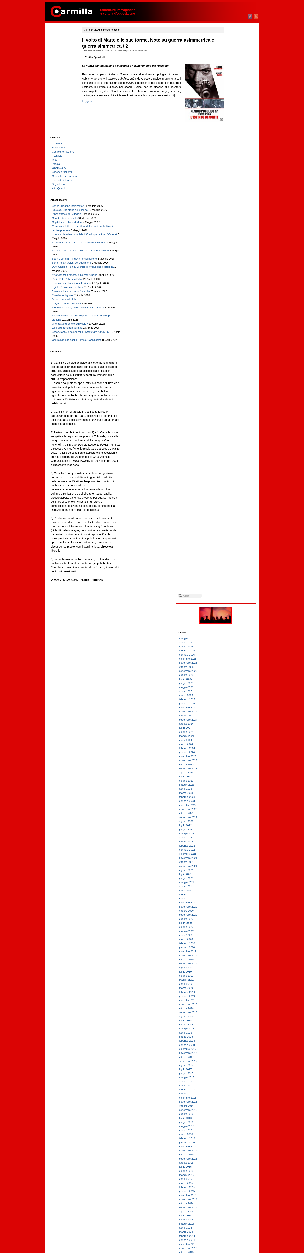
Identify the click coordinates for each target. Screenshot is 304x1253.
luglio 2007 (228, 993)
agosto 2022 (229, 258)
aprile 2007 (228, 1006)
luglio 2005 (228, 1091)
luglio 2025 (228, 116)
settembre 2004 (230, 1132)
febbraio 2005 (229, 1111)
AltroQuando (59, 82)
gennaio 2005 (229, 1115)
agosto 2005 (229, 1087)
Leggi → (95, 113)
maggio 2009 (229, 904)
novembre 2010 (230, 831)
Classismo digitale (62, 270)
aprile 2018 (228, 469)
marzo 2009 (228, 912)
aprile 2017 (228, 518)
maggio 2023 (229, 221)
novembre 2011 (230, 782)
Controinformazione (63, 45)
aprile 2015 (228, 616)
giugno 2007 (229, 998)
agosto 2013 (229, 697)
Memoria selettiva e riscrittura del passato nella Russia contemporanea (67, 144)
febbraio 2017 (229, 526)
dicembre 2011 (230, 778)
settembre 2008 (230, 937)
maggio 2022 (229, 270)
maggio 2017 (229, 514)
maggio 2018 (229, 465)
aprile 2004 (228, 1152)
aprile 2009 (228, 908)
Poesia (56, 58)
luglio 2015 (228, 603)
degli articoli (231, 1235)
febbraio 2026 (229, 87)
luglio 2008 (228, 945)
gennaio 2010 (229, 872)
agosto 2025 (229, 112)
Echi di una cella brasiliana (67, 323)
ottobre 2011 (229, 786)
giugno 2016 (229, 559)
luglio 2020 (228, 359)
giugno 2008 (229, 949)
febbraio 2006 (229, 1063)
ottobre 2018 (229, 445)
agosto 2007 (229, 989)
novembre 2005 (230, 1075)
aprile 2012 (228, 762)
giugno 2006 (229, 1046)
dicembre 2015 (230, 583)
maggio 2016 (229, 563)
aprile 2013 (228, 713)
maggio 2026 (229, 75)
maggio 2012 (229, 758)
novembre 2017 (230, 490)
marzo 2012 (228, 766)
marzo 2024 (228, 181)
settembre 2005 (230, 1083)
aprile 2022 (228, 274)
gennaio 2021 (229, 335)
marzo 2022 (228, 278)
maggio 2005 (229, 1099)
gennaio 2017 (229, 530)
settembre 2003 (230, 1180)
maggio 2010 (229, 855)
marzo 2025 (228, 132)
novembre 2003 (230, 1172)
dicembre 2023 (230, 193)
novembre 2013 (230, 685)
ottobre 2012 (229, 737)
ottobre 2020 (229, 347)
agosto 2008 (229, 941)
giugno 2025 (229, 120)
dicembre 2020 (230, 339)
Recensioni (58, 41)
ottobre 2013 (229, 689)
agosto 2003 (229, 1185)
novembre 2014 (230, 636)
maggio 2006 (229, 1050)
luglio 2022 (228, 262)
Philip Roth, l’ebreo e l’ (67, 238)
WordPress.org (230, 1243)
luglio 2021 (228, 311)
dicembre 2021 (230, 290)
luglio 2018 (228, 457)
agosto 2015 (229, 599)
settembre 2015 (230, 595)
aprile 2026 (228, 79)
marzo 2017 (228, 522)
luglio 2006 (228, 1042)
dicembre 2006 (230, 1022)
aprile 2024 (228, 177)
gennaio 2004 (229, 1164)
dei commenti (232, 1239)
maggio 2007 (229, 1002)
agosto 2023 (229, 209)
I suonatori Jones (62, 74)
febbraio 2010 (229, 867)
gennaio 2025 (229, 140)
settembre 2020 (230, 351)
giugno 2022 (229, 266)
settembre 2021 (230, 303)
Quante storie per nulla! (65, 124)
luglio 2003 (228, 1189)
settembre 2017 (230, 498)
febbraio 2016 (229, 575)
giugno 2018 (229, 461)
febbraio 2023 (229, 233)
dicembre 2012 (230, 729)
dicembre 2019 (230, 388)
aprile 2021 (228, 323)
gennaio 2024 (229, 189)
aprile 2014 (228, 664)
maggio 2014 (229, 660)
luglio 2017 (228, 506)
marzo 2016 (228, 571)
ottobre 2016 (229, 542)
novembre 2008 (230, 928)
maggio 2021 (229, 319)
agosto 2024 (229, 160)
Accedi (225, 1231)
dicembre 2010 (230, 827)
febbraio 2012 (229, 770)
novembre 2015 (230, 587)
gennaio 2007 (229, 1018)
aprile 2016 (228, 567)
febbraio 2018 (229, 477)
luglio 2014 (228, 652)
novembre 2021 (230, 294)
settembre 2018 (230, 449)
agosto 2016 (229, 550)
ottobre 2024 (229, 152)
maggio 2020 (229, 368)
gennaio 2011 (229, 823)
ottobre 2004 (229, 1128)
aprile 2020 (228, 372)
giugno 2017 (229, 510)
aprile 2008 (228, 957)
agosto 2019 (229, 404)
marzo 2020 (228, 376)
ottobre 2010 (229, 835)
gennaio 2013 (229, 725)
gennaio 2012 (229, 774)
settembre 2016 (230, 546)
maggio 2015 (229, 611)
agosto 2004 (229, 1136)
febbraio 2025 (229, 136)
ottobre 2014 (229, 640)
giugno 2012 (229, 754)
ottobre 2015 (229, 591)
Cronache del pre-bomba (133, 51)
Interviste (57, 49)
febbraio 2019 (229, 429)
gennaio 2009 (229, 920)
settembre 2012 (230, 741)
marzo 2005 (228, 1107)
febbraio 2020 (229, 380)
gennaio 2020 (229, 384)
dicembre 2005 (230, 1071)
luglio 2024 (228, 164)
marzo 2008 (228, 961)
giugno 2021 (229, 315)
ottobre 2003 (229, 1176)
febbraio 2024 (229, 185)
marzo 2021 (228, 327)
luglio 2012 (228, 750)
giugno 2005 (229, 1095)
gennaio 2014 (229, 676)
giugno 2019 (229, 412)
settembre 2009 (230, 888)
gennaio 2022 (229, 286)
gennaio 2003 (229, 1213)
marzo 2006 (228, 1059)
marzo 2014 (228, 668)
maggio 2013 (229, 709)
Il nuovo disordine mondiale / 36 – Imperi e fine (67, 160)
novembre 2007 (230, 977)
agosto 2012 (229, 746)
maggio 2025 (229, 124)
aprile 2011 (228, 811)
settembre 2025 (230, 107)
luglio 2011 (228, 798)
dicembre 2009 (230, 876)
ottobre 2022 (229, 250)
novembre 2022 (230, 246)
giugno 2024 (229, 168)
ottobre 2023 (229, 201)
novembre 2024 (230, 148)
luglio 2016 (228, 555)
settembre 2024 (230, 156)
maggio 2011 (229, 807)
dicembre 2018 (230, 437)
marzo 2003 (228, 1205)
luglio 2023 (228, 213)
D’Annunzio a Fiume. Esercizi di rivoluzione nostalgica (64, 217)
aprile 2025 (228, 128)
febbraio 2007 (229, 1014)
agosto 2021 (229, 307)
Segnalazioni (59, 78)
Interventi (150, 51)
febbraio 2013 (229, 721)
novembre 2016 (230, 538)
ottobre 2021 (229, 298)
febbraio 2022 (229, 282)
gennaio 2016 (229, 579)
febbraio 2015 (229, 624)
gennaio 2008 (229, 969)
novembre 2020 (230, 343)
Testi (54, 53)
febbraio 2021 (229, 331)
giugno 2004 (229, 1144)
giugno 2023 (229, 217)
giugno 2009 (229, 900)
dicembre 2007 (230, 973)
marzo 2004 (228, 1156)
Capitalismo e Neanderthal (67, 132)
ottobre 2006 (229, 1030)
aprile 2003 (228, 1201)
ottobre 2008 (229, 933)
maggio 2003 (229, 1197)
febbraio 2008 (229, 965)
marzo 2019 (228, 424)
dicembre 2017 (230, 485)
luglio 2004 (228, 1140)
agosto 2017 (229, 502)
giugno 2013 (229, 705)
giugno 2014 (229, 656)
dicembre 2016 (230, 534)
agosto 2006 (229, 1038)
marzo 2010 (228, 863)
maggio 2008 (229, 953)
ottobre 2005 (229, 1079)
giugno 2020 (229, 364)
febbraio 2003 (229, 1209)
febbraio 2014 (229, 672)
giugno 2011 (229, 802)
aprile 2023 (228, 225)
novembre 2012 (230, 733)
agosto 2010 (229, 843)
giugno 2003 (229, 1193)
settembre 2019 (230, 400)
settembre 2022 (230, 254)
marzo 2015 (228, 620)
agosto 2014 (229, 648)
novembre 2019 (230, 392)
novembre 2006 (230, 1026)
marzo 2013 (228, 717)
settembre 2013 (230, 693)
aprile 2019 (228, 420)
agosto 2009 (229, 892)
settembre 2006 (230, 1034)
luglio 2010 (228, 847)
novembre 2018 (230, 441)
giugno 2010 (229, 851)
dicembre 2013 (230, 681)
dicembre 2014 (230, 632)
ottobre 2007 (229, 981)
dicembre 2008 (230, 924)
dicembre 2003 (230, 1168)
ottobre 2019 (229, 396)
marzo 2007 (228, 1010)
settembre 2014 (230, 644)
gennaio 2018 (229, 481)
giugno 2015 (229, 607)
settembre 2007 (230, 985)
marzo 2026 (228, 83)
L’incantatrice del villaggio (66, 116)
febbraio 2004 (229, 1160)
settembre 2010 (230, 839)
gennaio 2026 (229, 91)
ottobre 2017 (229, 494)
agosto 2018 (229, 453)
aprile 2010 (228, 859)
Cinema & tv (59, 62)
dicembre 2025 (230, 95)
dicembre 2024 (230, 144)
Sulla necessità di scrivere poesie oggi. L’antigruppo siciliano (67, 307)
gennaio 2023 (229, 238)
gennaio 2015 (229, 628)
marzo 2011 (228, 815)
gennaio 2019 (229, 433)
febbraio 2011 (229, 819)
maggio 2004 (229, 1148)
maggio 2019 (229, 416)
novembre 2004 (230, 1124)
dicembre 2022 (230, 242)
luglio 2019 (228, 408)
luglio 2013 (228, 701)
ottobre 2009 (229, 884)
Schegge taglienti (62, 66)
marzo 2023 (228, 229)
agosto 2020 (229, 355)
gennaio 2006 (229, 1067)
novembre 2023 (230, 197)
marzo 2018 (228, 473)
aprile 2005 (228, 1103)
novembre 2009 (230, 880)
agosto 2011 (229, 794)
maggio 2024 (229, 172)
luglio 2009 (228, 896)
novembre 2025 (230, 99)
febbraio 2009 (229, 916)
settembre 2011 (230, 790)
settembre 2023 (230, 205)
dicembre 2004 (230, 1119)
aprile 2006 (228, 1054)
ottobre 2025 (229, 103)
